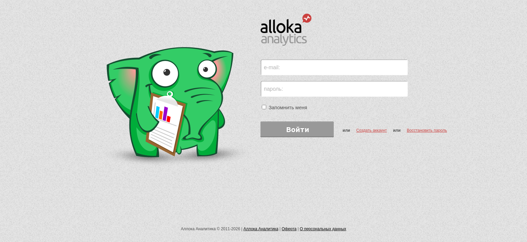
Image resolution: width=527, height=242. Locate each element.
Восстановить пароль (427, 130)
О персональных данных (323, 229)
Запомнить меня (284, 107)
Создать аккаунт (371, 130)
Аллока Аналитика (260, 229)
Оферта (289, 229)
